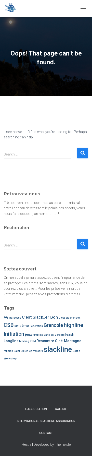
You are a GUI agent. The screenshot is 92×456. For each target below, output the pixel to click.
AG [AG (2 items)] (6, 317)
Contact (46, 433)
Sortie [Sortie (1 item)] (76, 351)
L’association (36, 409)
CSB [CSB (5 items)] (9, 325)
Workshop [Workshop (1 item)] (10, 358)
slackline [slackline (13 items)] (58, 349)
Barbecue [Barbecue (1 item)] (15, 317)
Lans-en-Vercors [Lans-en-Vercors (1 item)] (54, 334)
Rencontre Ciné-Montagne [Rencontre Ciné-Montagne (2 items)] (59, 341)
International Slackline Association (46, 421)
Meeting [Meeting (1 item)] (24, 341)
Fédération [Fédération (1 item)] (36, 326)
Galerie (61, 409)
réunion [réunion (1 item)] (8, 351)
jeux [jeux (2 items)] (28, 334)
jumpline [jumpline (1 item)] (38, 334)
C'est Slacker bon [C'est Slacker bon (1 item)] (69, 317)
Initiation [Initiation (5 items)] (14, 334)
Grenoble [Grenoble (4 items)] (53, 325)
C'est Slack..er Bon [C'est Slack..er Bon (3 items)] (40, 317)
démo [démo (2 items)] (24, 325)
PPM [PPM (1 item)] (33, 341)
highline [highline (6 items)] (73, 325)
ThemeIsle (63, 444)
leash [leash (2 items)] (69, 334)
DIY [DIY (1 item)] (16, 326)
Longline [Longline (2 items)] (11, 341)
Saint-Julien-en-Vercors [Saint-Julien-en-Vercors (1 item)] (28, 351)
